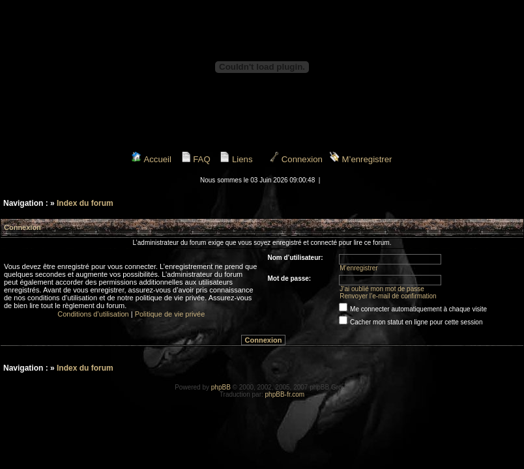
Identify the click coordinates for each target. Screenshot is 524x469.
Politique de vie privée (170, 314)
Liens (236, 159)
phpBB (221, 387)
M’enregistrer (361, 159)
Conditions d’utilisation (92, 314)
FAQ (196, 159)
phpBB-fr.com (285, 394)
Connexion (296, 159)
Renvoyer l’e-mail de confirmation (388, 296)
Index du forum (85, 203)
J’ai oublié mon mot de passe (382, 288)
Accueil (151, 159)
